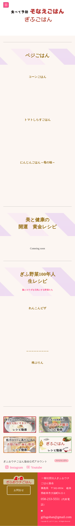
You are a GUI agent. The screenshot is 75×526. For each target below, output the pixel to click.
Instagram (14, 467)
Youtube (34, 467)
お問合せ (19, 490)
